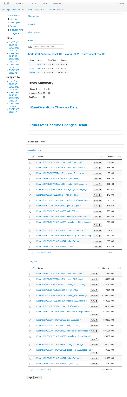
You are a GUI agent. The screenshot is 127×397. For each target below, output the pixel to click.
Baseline (32, 72)
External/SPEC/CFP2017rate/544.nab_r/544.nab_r (58, 195)
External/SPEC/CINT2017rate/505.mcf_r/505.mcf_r (58, 211)
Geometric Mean (44, 252)
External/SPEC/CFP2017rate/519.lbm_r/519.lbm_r (58, 178)
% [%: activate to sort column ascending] (118, 157)
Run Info (12, 19)
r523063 (40, 72)
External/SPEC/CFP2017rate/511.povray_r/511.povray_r (61, 173)
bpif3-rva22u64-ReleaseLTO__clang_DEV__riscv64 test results (66, 54)
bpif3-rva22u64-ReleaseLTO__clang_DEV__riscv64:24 (31, 10)
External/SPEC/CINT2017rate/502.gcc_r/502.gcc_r (58, 206)
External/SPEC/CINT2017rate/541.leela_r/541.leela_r (59, 241)
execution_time (15, 30)
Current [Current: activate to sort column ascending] (109, 157)
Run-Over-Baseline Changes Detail (58, 125)
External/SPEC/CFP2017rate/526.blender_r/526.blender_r (61, 184)
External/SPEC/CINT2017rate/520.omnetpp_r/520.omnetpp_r (63, 217)
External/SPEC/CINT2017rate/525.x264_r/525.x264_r (59, 230)
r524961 (40, 68)
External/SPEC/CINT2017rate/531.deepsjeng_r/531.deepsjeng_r (64, 236)
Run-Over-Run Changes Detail (54, 107)
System (120, 3)
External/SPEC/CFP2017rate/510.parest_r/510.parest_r (60, 168)
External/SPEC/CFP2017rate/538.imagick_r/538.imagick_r (61, 189)
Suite (35, 3)
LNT (7, 3)
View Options (14, 22)
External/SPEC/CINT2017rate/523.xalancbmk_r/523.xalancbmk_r (64, 222)
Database (18, 3)
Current (31, 64)
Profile (97, 162)
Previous (32, 68)
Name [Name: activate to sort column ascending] (40, 157)
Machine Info (14, 15)
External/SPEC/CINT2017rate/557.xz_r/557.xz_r (57, 246)
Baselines (58, 3)
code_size (13, 33)
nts (45, 3)
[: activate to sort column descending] (31, 157)
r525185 (40, 64)
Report (12, 26)
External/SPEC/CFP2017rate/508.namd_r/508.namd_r (60, 162)
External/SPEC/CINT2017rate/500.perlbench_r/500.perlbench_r (64, 200)
